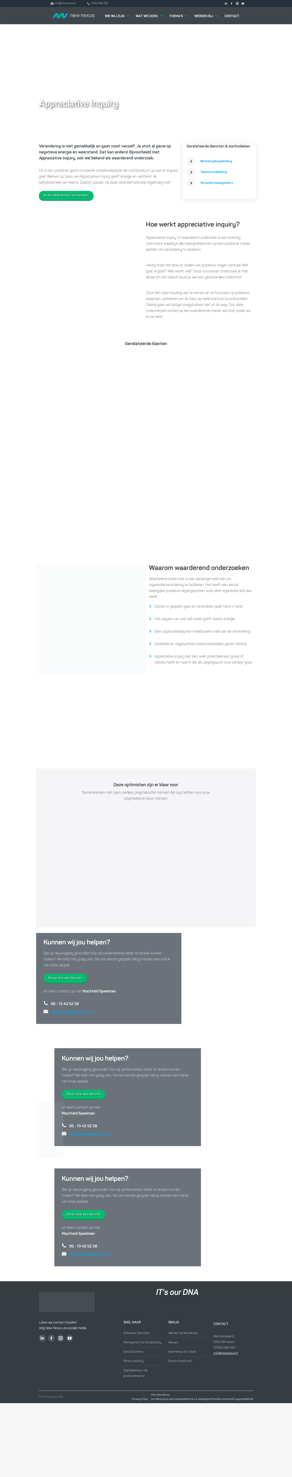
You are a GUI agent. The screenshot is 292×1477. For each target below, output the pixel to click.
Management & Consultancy (142, 1342)
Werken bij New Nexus (183, 1333)
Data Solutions (133, 1351)
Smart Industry (133, 1361)
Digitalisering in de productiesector (135, 1373)
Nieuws (173, 1342)
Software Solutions (136, 1333)
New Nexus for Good (182, 1351)
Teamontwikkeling (213, 172)
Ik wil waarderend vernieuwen (66, 195)
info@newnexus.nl (226, 1353)
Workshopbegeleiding (216, 161)
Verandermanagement (216, 183)
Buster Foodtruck (180, 1361)
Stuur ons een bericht (65, 978)
